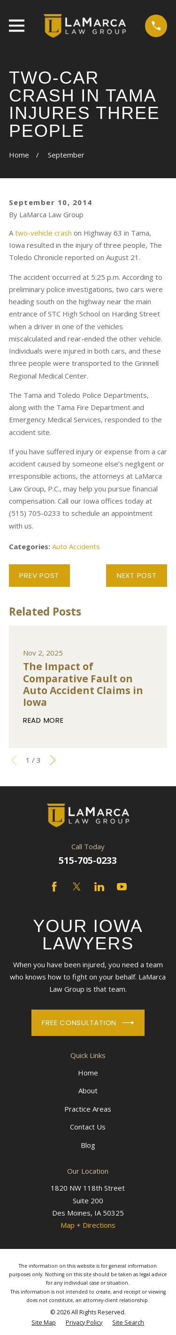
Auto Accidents (76, 546)
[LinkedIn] (99, 887)
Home (88, 1072)
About (88, 1090)
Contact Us (88, 1126)
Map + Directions (88, 1225)
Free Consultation (88, 1023)
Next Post (137, 575)
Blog (88, 1145)
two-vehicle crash (43, 232)
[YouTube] (122, 887)
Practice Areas (87, 1109)
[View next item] (53, 760)
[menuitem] (43, 1323)
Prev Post (39, 575)
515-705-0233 (88, 860)
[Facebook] (54, 887)
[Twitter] (77, 887)
